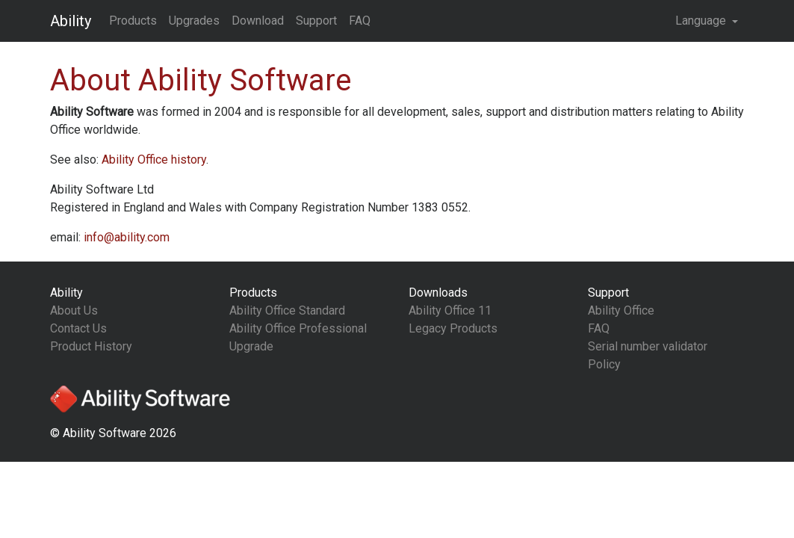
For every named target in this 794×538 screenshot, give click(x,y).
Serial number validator (647, 346)
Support (316, 20)
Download (258, 20)
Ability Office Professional (298, 328)
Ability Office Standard (287, 310)
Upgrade (251, 346)
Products (133, 20)
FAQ (359, 20)
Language (702, 20)
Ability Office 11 (450, 310)
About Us (74, 310)
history (154, 159)
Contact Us (78, 328)
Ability (70, 21)
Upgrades (194, 20)
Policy (604, 364)
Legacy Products (453, 328)
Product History (91, 346)
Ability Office (621, 310)
